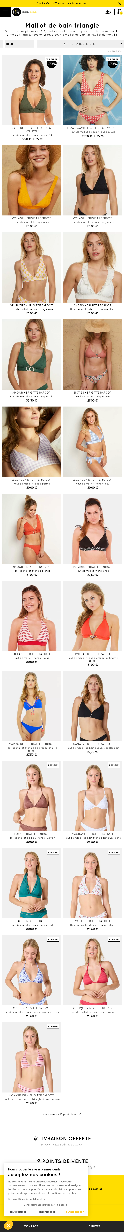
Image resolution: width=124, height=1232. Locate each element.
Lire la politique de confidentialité (26, 1199)
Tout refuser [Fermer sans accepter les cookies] (18, 1212)
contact (31, 1226)
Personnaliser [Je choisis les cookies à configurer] (46, 1212)
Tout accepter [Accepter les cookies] (74, 1212)
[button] (8, 1225)
